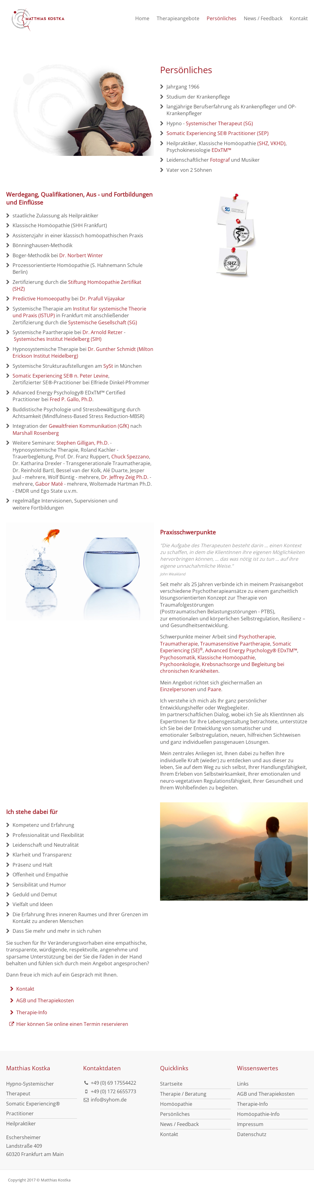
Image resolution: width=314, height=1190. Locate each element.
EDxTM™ (221, 150)
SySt (108, 366)
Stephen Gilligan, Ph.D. (82, 442)
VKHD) (277, 143)
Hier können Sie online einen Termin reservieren (68, 1024)
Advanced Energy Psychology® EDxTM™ (251, 650)
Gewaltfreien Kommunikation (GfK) (89, 426)
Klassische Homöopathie (226, 657)
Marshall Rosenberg (36, 433)
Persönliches (221, 18)
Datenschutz (251, 1134)
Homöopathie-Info (258, 1114)
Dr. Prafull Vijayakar (102, 298)
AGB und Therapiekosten (41, 1000)
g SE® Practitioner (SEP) (241, 133)
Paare (214, 689)
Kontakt (299, 18)
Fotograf (220, 159)
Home (142, 18)
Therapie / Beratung (183, 1093)
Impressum (250, 1124)
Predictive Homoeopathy (41, 298)
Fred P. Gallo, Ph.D (71, 399)
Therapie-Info (28, 1012)
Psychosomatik (177, 657)
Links (243, 1083)
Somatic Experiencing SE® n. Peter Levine (60, 375)
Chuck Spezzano (130, 456)
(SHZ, (263, 143)
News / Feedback (263, 18)
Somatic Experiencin (190, 133)
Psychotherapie (257, 636)
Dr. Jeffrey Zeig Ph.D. (124, 477)
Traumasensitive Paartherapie (235, 643)
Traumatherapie (179, 643)
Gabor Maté (49, 483)
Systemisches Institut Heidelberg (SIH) (57, 339)
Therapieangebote (178, 18)
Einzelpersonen (178, 689)
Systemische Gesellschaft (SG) (102, 322)
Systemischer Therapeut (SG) (219, 123)
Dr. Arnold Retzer (102, 332)
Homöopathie (176, 1104)
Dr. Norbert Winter (81, 255)
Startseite (171, 1083)
